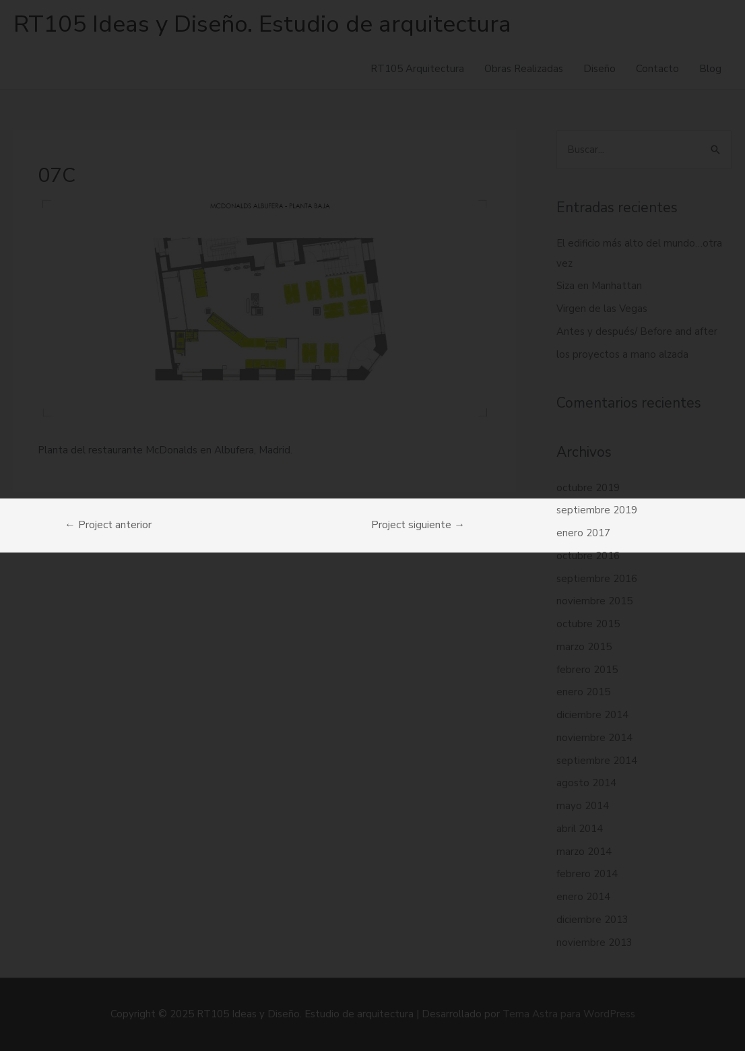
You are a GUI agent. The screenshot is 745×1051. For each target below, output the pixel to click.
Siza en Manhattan (599, 285)
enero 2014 (583, 896)
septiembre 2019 (596, 510)
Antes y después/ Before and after (636, 331)
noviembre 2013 (594, 942)
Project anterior (108, 524)
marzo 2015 (584, 647)
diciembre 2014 (592, 715)
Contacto (657, 68)
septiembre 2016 (596, 578)
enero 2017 (583, 533)
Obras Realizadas (523, 68)
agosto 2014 (586, 783)
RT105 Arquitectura (417, 68)
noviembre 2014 (594, 737)
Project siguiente (418, 524)
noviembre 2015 (594, 601)
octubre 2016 (588, 556)
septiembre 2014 (596, 760)
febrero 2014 (587, 874)
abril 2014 (579, 828)
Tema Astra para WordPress (569, 1014)
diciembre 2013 (592, 919)
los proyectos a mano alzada (622, 354)
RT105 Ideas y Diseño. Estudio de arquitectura (262, 24)
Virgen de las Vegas (601, 308)
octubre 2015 (588, 624)
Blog (710, 68)
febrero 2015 (587, 669)
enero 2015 (583, 692)
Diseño (599, 68)
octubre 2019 (588, 488)
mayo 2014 (582, 806)
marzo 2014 (584, 851)
